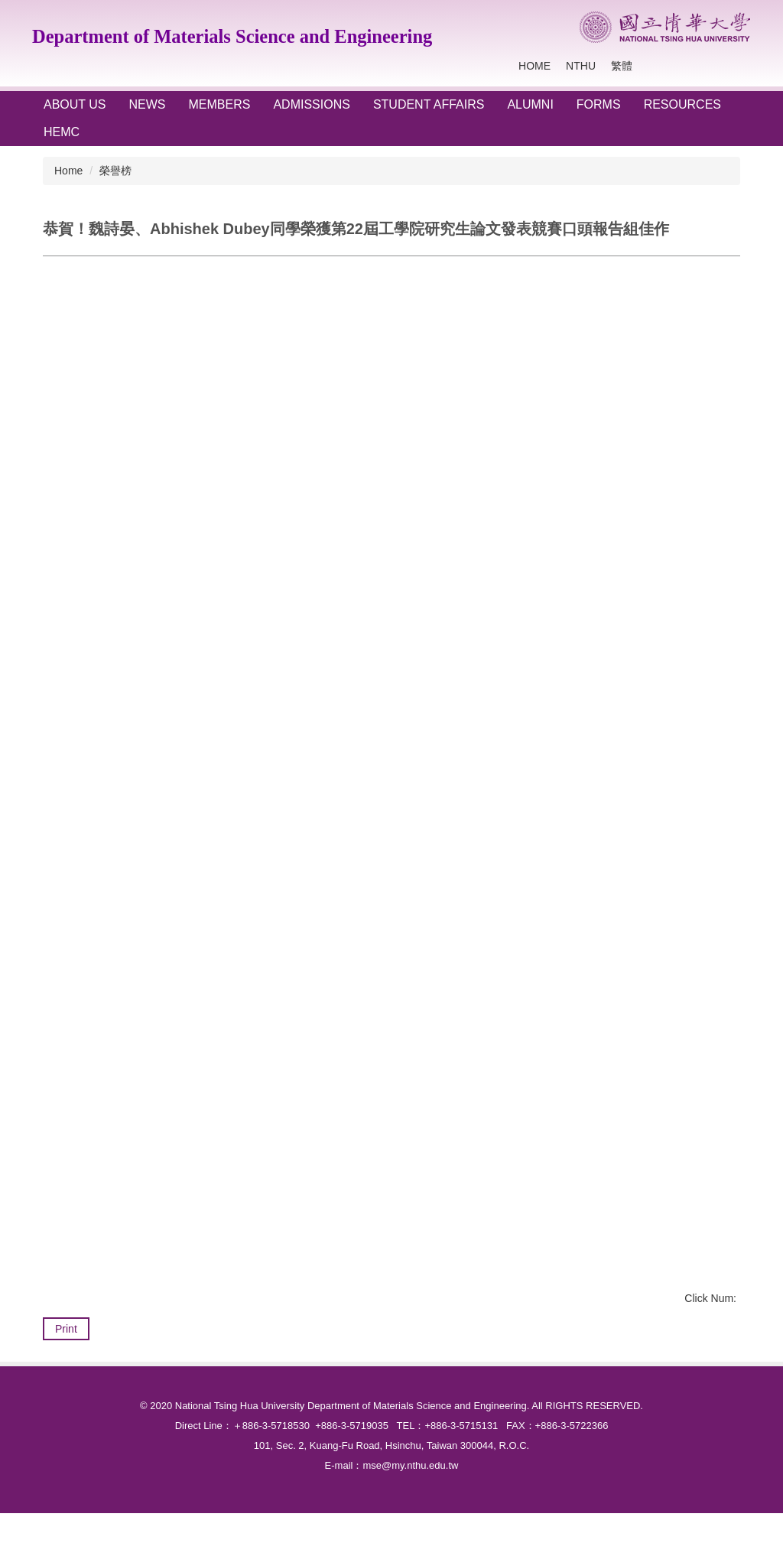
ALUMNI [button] (530, 104)
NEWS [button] (147, 104)
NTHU (581, 66)
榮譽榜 (115, 170)
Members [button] (220, 104)
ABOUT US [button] (75, 104)
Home (534, 66)
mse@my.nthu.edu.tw (410, 1508)
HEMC (62, 131)
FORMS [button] (599, 104)
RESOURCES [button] (682, 104)
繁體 (621, 66)
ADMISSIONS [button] (311, 104)
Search (735, 66)
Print (66, 1329)
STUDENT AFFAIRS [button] (429, 104)
